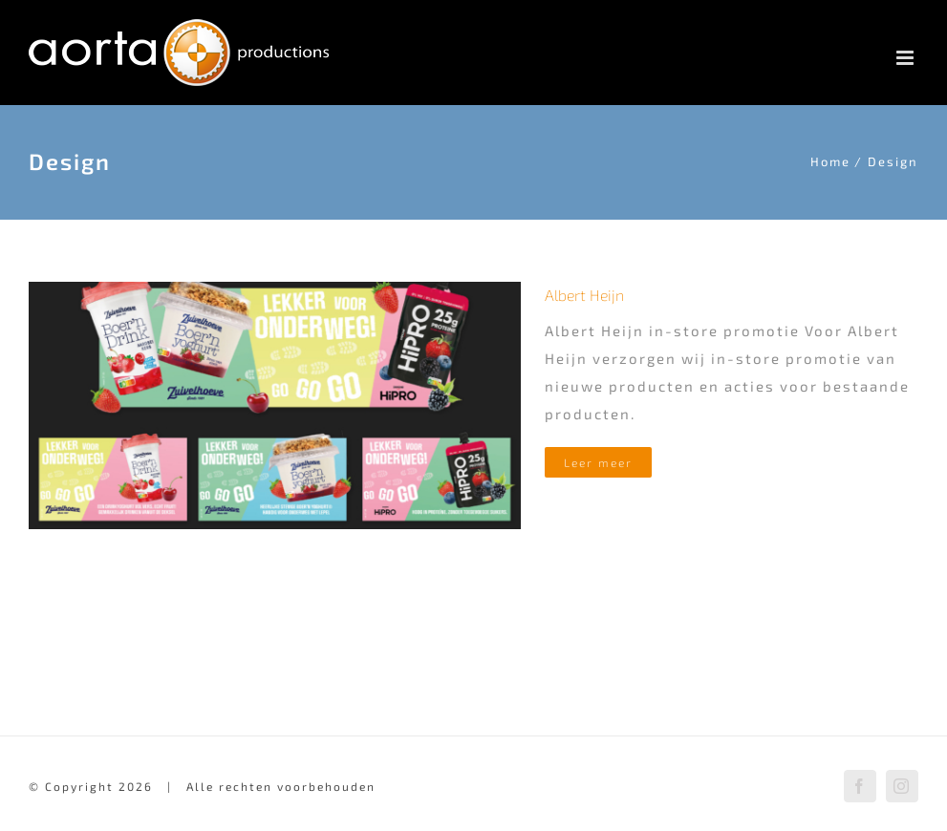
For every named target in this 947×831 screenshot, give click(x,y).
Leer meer (598, 462)
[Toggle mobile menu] (907, 58)
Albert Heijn (584, 295)
